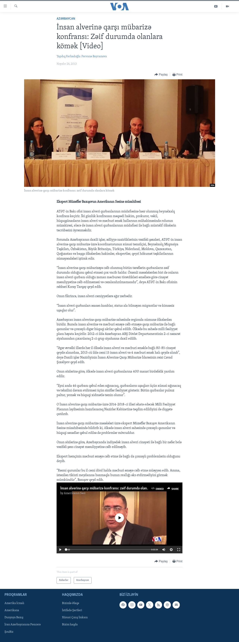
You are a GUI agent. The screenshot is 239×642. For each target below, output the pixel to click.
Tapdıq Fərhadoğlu (68, 56)
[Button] (161, 74)
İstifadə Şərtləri (72, 610)
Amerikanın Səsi (75, 493)
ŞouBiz (8, 631)
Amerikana (11, 610)
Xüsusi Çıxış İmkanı (75, 617)
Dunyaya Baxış (13, 617)
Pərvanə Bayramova (94, 56)
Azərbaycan (66, 19)
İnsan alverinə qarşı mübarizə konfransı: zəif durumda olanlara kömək (111, 488)
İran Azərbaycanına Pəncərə (22, 624)
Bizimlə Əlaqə (70, 603)
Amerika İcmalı (14, 603)
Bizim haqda (70, 624)
